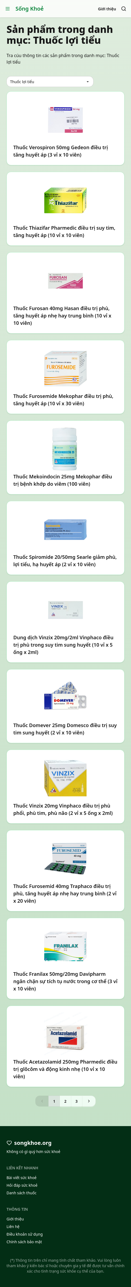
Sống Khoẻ (29, 8)
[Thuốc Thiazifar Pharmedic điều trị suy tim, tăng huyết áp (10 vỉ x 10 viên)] (65, 209)
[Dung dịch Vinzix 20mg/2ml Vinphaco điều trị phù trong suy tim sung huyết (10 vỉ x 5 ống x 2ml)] (65, 622)
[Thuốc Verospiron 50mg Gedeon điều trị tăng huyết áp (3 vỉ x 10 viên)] (65, 128)
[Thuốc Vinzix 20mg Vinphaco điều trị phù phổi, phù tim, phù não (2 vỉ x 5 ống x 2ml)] (65, 787)
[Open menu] (7, 8)
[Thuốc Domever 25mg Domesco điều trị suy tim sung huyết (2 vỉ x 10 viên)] (65, 706)
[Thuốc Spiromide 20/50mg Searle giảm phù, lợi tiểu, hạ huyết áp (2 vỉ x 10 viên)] (65, 538)
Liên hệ (13, 1226)
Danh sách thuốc (21, 1192)
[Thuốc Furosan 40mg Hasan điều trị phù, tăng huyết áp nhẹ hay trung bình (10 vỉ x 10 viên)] (65, 293)
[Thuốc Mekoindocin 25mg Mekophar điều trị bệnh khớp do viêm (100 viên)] (65, 457)
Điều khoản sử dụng (25, 1234)
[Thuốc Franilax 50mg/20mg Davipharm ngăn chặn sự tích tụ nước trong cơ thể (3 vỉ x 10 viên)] (65, 958)
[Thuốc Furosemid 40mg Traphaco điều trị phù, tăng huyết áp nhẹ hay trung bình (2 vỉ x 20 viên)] (65, 870)
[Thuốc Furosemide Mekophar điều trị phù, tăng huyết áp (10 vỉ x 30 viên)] (65, 377)
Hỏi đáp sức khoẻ (22, 1185)
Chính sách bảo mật (24, 1241)
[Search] (123, 8)
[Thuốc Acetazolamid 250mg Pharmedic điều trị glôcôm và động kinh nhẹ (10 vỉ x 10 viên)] (65, 1046)
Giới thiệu (107, 8)
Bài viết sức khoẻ (22, 1177)
